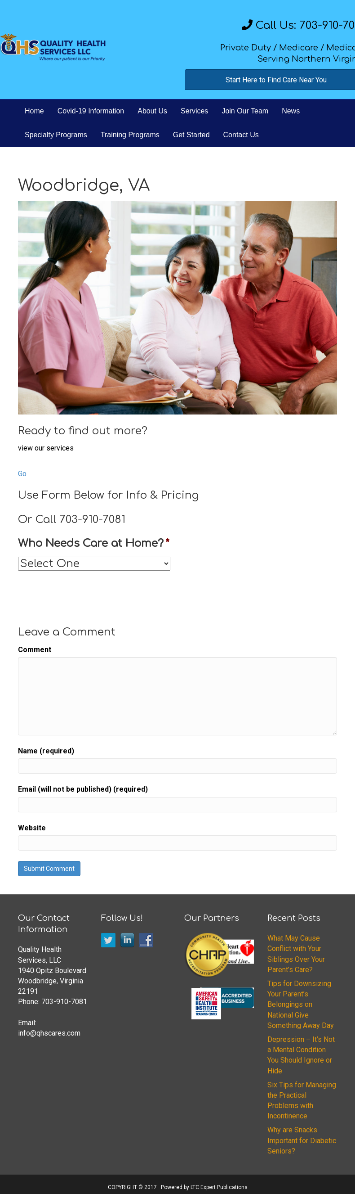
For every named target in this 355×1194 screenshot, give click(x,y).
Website (32, 828)
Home (34, 111)
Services (194, 111)
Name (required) (46, 751)
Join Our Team (245, 111)
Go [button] (22, 473)
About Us (152, 111)
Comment (34, 649)
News (291, 111)
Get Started (191, 135)
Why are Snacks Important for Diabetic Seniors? (301, 1140)
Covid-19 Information (91, 111)
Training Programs (130, 135)
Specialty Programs (56, 135)
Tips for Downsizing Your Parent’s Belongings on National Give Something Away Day (300, 1004)
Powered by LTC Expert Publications (204, 1187)
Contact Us (241, 135)
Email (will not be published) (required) (83, 789)
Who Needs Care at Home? (93, 543)
